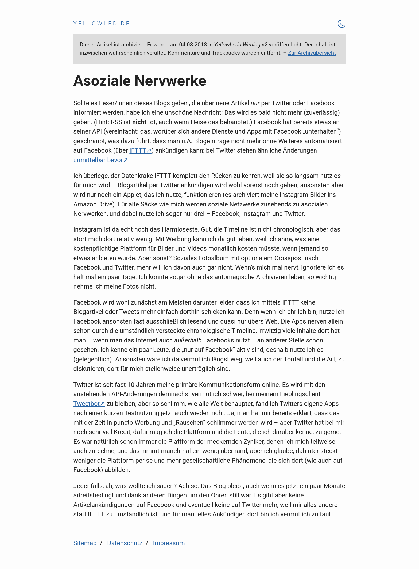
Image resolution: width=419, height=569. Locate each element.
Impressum (169, 543)
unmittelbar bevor (98, 160)
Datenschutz (124, 543)
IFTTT (137, 150)
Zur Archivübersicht (312, 53)
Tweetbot (86, 403)
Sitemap (85, 543)
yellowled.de (102, 23)
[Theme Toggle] (342, 24)
